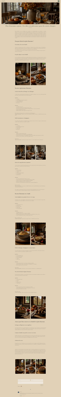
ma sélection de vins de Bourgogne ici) (30, 113)
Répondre (21, 377)
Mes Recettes (30, 27)
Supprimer (24, 377)
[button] (36, 1)
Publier (41, 366)
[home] (4, 1)
